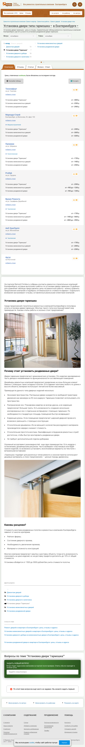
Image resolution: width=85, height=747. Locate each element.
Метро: (6, 36)
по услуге (55, 13)
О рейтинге (6, 729)
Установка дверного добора (16, 53)
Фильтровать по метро (16, 703)
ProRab (8, 173)
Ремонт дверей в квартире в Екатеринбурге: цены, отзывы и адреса (30, 628)
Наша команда (8, 726)
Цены (21, 13)
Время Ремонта (12, 199)
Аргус (8, 257)
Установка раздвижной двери (18, 611)
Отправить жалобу (70, 729)
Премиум (9, 144)
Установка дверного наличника (17, 57)
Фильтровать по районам (44, 703)
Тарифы (46, 730)
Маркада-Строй (12, 115)
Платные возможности (51, 722)
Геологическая (12, 154)
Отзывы (28, 13)
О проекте (6, 722)
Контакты (68, 722)
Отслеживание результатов (48, 726)
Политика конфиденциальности (10, 733)
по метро (76, 13)
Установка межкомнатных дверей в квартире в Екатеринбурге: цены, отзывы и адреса (38, 631)
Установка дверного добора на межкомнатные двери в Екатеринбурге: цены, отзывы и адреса (41, 635)
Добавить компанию (30, 726)
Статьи (26, 722)
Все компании (10, 13)
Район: (40, 36)
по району (66, 13)
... (7, 589)
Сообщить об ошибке (71, 726)
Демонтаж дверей (12, 47)
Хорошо (64, 742)
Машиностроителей (14, 125)
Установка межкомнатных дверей (20, 607)
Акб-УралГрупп (12, 228)
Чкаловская (11, 209)
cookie (31, 743)
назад (13, 43)
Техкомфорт (11, 89)
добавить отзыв (10, 94)
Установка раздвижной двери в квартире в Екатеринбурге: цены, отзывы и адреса (36, 642)
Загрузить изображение (31, 729)
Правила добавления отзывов (30, 733)
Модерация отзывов (71, 732)
